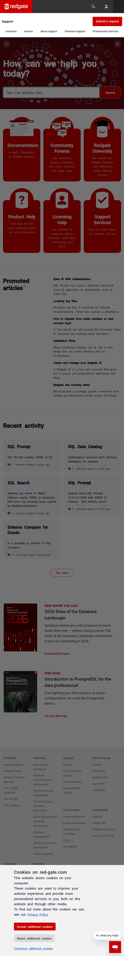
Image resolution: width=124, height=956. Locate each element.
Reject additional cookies (34, 938)
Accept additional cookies (35, 926)
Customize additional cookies (33, 948)
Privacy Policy (38, 914)
